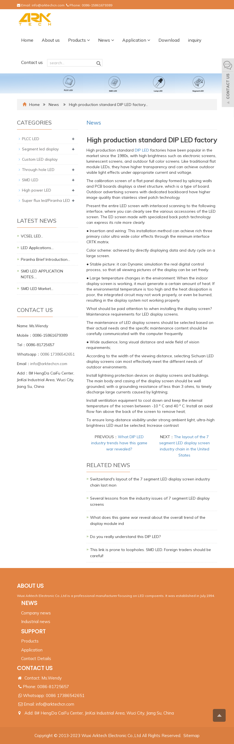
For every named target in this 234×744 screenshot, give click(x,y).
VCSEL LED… (32, 236)
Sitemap (191, 735)
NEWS (29, 603)
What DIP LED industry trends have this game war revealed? (119, 443)
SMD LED (30, 179)
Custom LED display (40, 159)
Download (169, 40)
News (106, 40)
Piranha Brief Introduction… (45, 259)
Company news (36, 613)
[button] (88, 40)
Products (79, 40)
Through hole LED (38, 169)
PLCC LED (30, 138)
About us (51, 40)
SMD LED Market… (37, 288)
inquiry (194, 40)
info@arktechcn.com (48, 5)
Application (136, 40)
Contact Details (36, 658)
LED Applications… (37, 247)
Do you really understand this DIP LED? (125, 536)
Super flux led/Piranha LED (46, 200)
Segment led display (40, 149)
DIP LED (142, 150)
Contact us (32, 62)
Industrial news (35, 621)
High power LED (36, 190)
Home (27, 40)
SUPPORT (33, 631)
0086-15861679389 (97, 5)
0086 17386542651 (57, 354)
